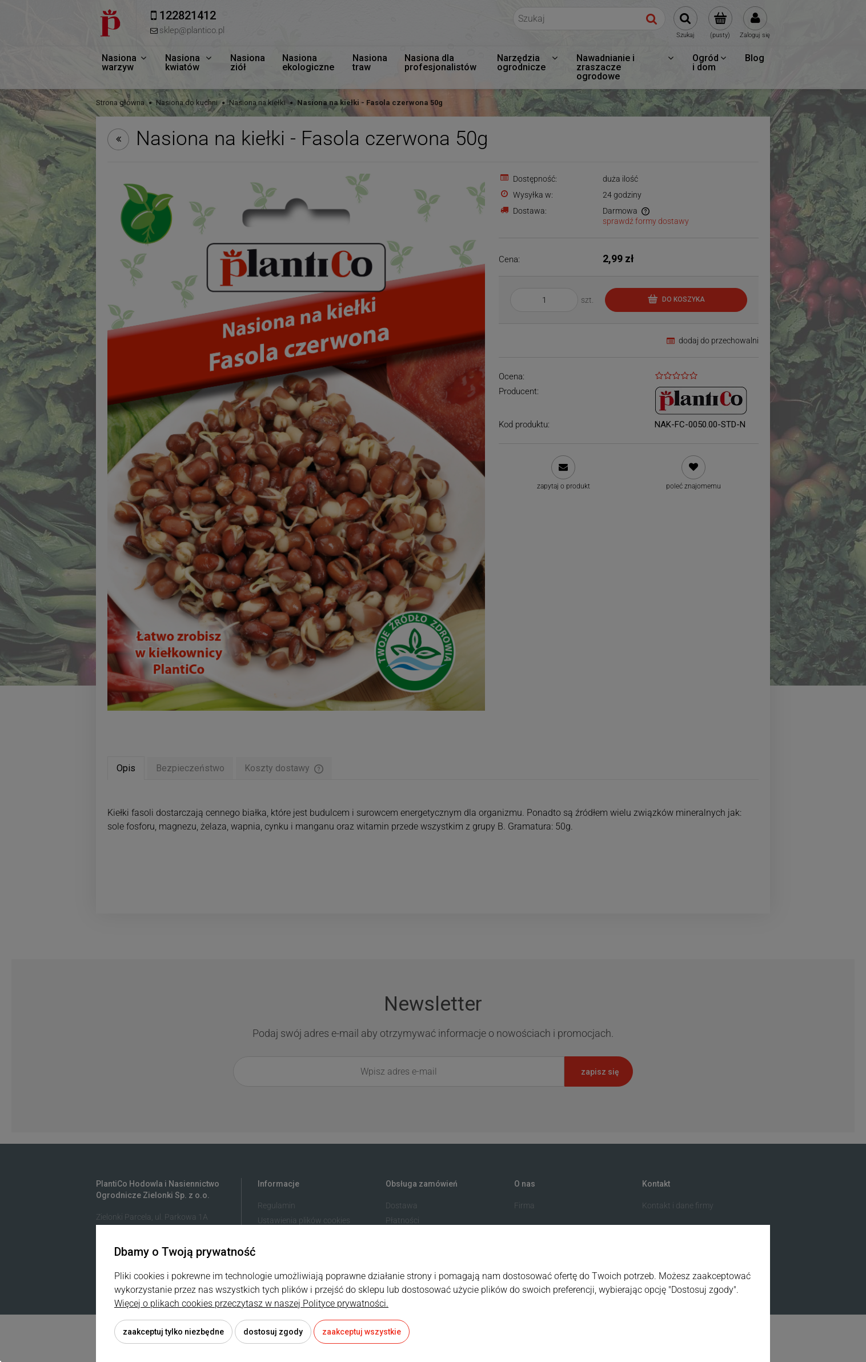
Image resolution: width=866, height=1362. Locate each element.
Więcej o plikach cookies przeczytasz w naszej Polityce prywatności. (251, 1303)
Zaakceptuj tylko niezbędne (173, 1331)
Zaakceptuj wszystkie (361, 1331)
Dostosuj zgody (273, 1331)
